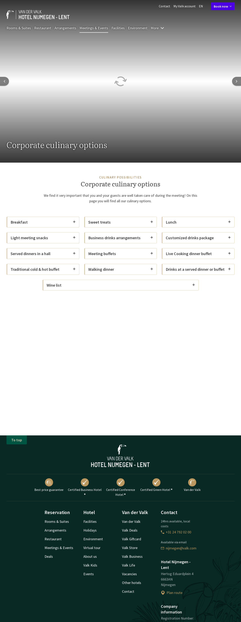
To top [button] (16, 440)
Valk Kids (90, 565)
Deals (49, 556)
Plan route (171, 592)
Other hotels (131, 582)
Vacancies (129, 574)
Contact (164, 6)
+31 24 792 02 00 (176, 532)
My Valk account (184, 6)
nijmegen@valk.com (178, 548)
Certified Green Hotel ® (156, 485)
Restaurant (42, 28)
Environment (137, 28)
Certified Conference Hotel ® (120, 487)
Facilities (118, 28)
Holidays (90, 530)
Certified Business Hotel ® (85, 487)
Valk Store (129, 547)
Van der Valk (192, 485)
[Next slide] (236, 81)
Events (88, 574)
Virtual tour (91, 547)
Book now (223, 6)
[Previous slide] (4, 81)
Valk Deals (129, 530)
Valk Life (128, 565)
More (157, 28)
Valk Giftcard (131, 539)
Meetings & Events (94, 28)
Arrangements (65, 28)
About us (90, 556)
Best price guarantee (48, 485)
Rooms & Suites (19, 28)
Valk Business (132, 556)
